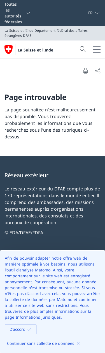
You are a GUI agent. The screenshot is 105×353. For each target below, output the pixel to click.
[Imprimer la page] (85, 70)
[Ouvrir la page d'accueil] (28, 49)
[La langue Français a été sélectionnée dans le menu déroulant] (94, 13)
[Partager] (98, 70)
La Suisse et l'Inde (35, 50)
